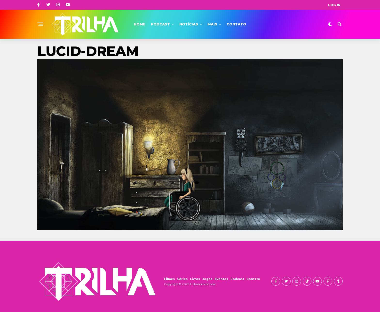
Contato (236, 24)
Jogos (207, 279)
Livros (195, 279)
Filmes (169, 279)
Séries (182, 279)
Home (139, 24)
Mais (212, 24)
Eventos (221, 279)
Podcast (160, 24)
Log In (334, 5)
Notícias (188, 24)
